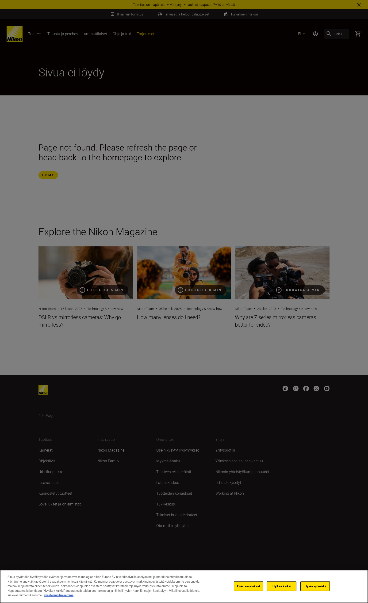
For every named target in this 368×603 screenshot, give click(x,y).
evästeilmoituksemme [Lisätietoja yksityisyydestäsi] (58, 595)
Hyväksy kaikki (315, 586)
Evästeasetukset (248, 586)
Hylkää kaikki (281, 586)
